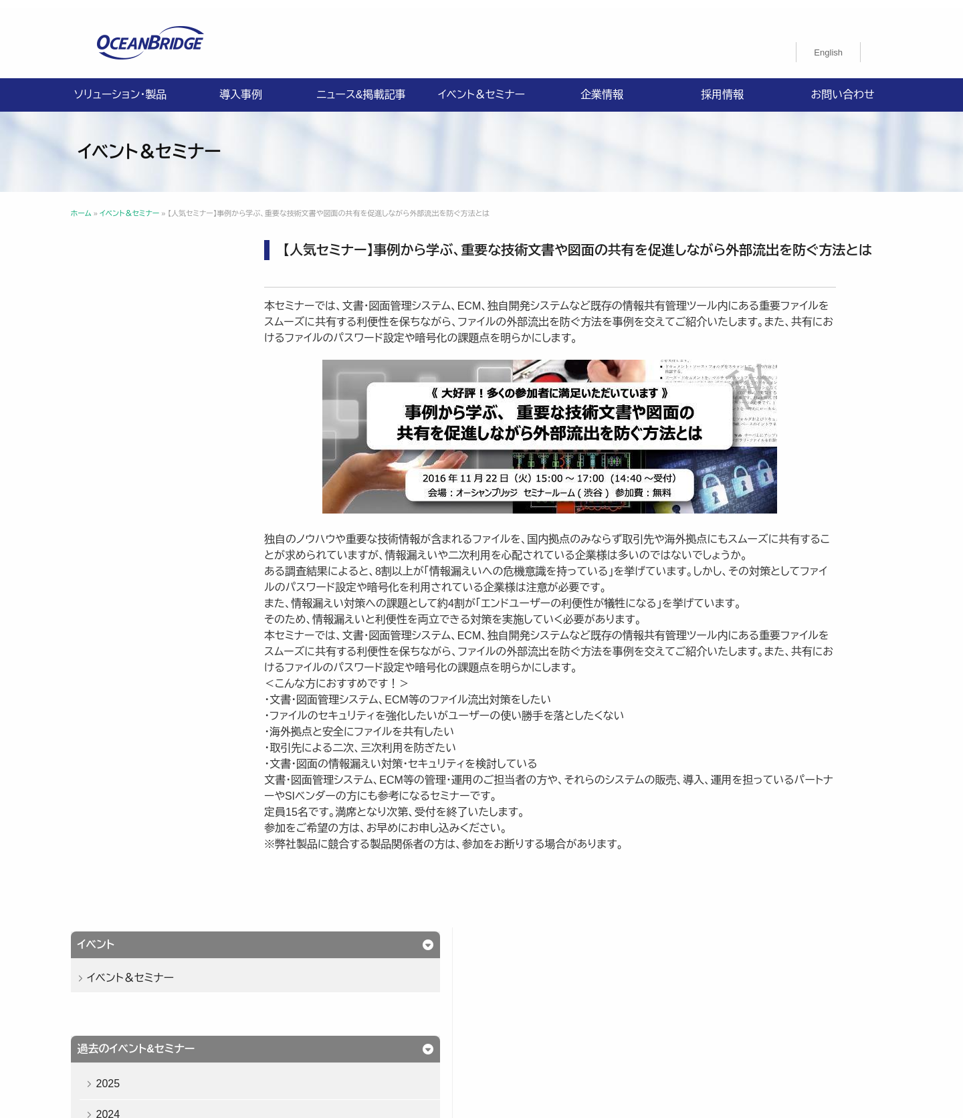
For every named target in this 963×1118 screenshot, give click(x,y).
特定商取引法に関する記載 (670, 995)
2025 (134, 384)
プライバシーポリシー (341, 995)
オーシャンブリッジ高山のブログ (646, 1011)
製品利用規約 (531, 1011)
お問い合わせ (842, 86)
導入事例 (240, 86)
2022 (134, 476)
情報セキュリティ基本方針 (459, 995)
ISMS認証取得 (564, 995)
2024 (134, 415)
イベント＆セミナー (481, 86)
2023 (134, 445)
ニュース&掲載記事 (360, 86)
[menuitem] (828, 44)
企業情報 (601, 86)
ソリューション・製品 (120, 86)
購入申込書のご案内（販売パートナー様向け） (389, 1011)
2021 (134, 507)
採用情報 (722, 86)
